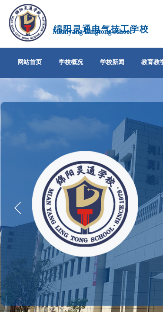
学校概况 (71, 62)
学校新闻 (112, 62)
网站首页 (29, 62)
